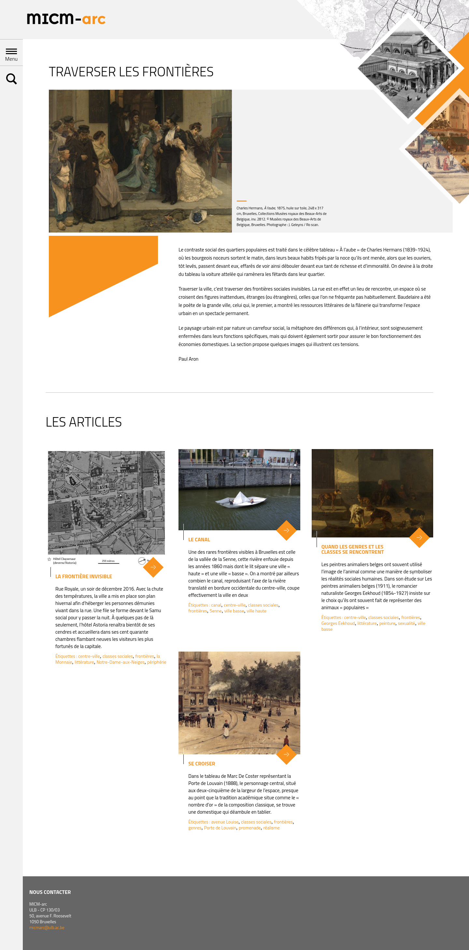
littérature (84, 661)
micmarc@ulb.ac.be (46, 927)
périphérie (156, 661)
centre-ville (89, 656)
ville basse (234, 610)
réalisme (271, 827)
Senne (216, 610)
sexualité (406, 623)
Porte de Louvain (220, 827)
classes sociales (118, 656)
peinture (387, 623)
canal (216, 604)
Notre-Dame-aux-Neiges (120, 661)
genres (194, 827)
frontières (144, 656)
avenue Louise (224, 821)
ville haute (256, 610)
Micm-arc (66, 19)
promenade (250, 827)
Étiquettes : (66, 656)
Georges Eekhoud (338, 623)
